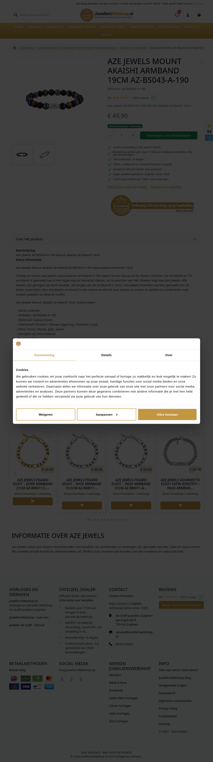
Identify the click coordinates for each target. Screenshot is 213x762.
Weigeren (46, 414)
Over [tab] (169, 355)
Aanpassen (107, 414)
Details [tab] (106, 355)
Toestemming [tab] (44, 355)
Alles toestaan (167, 414)
